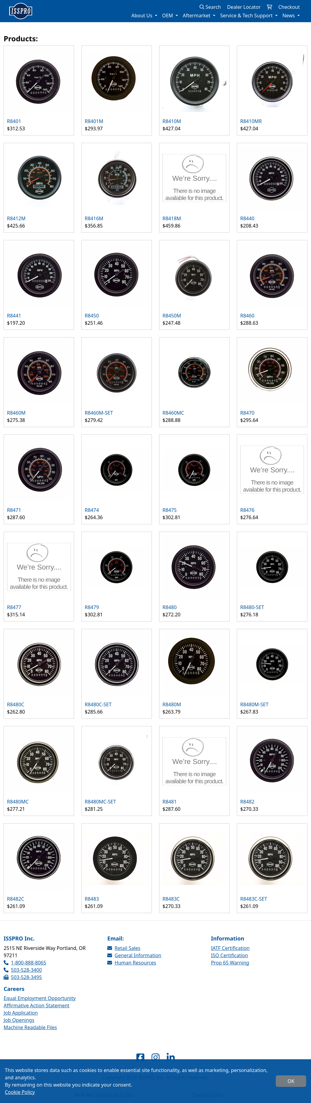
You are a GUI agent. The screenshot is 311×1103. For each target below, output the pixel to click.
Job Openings (19, 1020)
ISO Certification (229, 955)
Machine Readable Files (30, 1027)
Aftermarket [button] (197, 15)
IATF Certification (230, 948)
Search (210, 7)
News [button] (289, 15)
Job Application (21, 1012)
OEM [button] (168, 15)
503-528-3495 (23, 977)
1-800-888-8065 (25, 962)
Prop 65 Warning (230, 962)
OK (291, 1081)
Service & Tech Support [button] (247, 15)
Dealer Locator (244, 7)
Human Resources (131, 962)
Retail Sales (123, 948)
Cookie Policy (20, 1092)
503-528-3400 (23, 970)
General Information (134, 955)
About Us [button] (142, 15)
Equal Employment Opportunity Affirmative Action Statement (40, 1002)
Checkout (289, 7)
